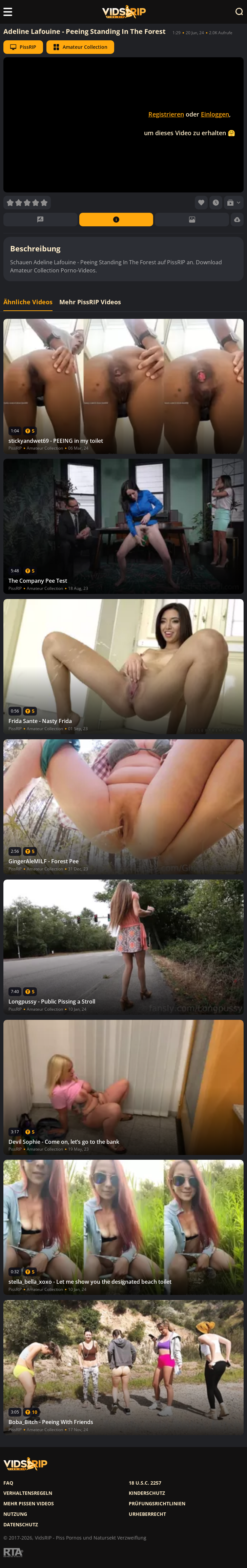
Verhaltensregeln (27, 1493)
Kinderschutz (147, 1493)
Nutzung (15, 1514)
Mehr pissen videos (28, 1504)
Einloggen (215, 114)
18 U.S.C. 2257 (145, 1483)
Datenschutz (20, 1525)
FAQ (8, 1483)
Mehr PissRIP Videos (90, 302)
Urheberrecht (147, 1514)
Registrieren (166, 114)
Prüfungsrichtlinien (157, 1504)
